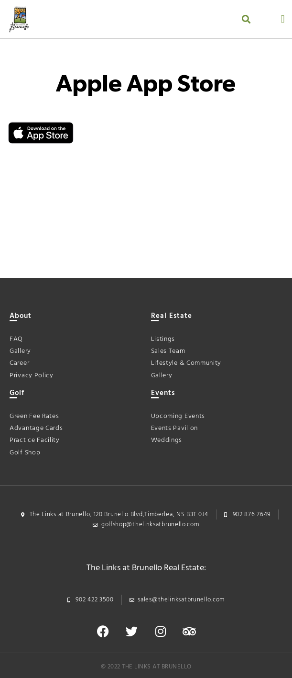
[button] (246, 19)
